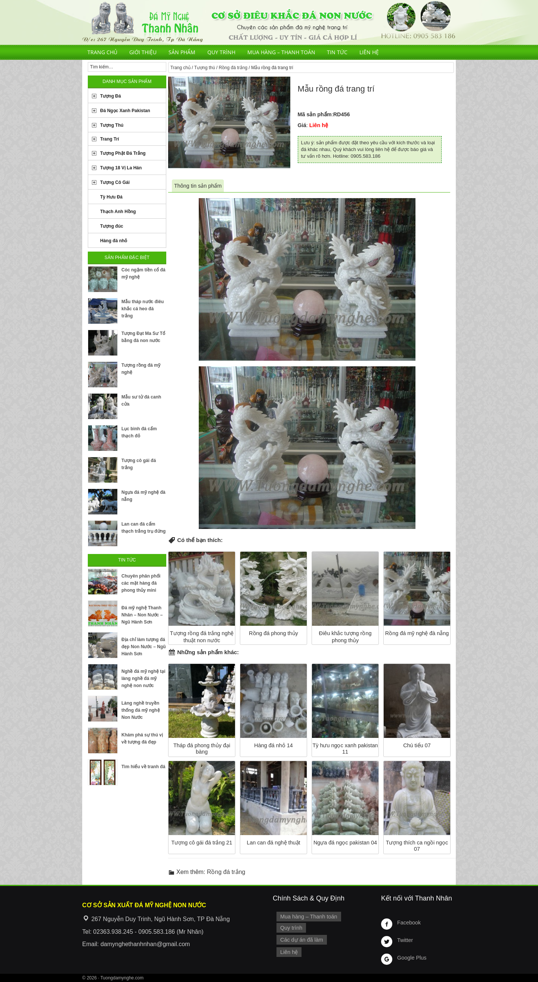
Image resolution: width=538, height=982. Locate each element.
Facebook (409, 923)
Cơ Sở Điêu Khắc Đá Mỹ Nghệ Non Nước (269, 22)
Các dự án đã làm (301, 940)
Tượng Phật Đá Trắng (123, 153)
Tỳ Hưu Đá (111, 197)
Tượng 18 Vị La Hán (121, 167)
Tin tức (337, 52)
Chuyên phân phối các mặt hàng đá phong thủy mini (140, 583)
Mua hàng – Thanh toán (281, 52)
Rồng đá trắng (233, 67)
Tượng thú (204, 67)
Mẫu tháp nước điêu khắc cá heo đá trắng (142, 308)
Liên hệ (369, 52)
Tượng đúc (111, 226)
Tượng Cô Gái (115, 182)
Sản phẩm (181, 52)
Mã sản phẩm (315, 114)
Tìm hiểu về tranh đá (143, 766)
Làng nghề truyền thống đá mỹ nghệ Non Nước (140, 710)
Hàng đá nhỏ (113, 240)
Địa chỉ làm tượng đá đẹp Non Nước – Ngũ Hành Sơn (143, 646)
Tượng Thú (111, 125)
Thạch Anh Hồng (118, 211)
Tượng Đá (110, 96)
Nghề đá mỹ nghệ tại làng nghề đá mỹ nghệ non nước (143, 678)
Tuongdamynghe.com (122, 978)
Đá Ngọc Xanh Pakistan (125, 110)
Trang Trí (109, 139)
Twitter (405, 940)
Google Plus (411, 958)
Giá (302, 125)
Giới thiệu (143, 52)
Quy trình (221, 52)
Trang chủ (102, 52)
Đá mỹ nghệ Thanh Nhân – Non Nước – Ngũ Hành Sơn (142, 615)
